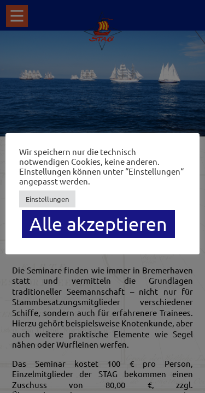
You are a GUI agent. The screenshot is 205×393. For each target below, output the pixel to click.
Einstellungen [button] (47, 199)
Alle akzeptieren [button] (98, 224)
